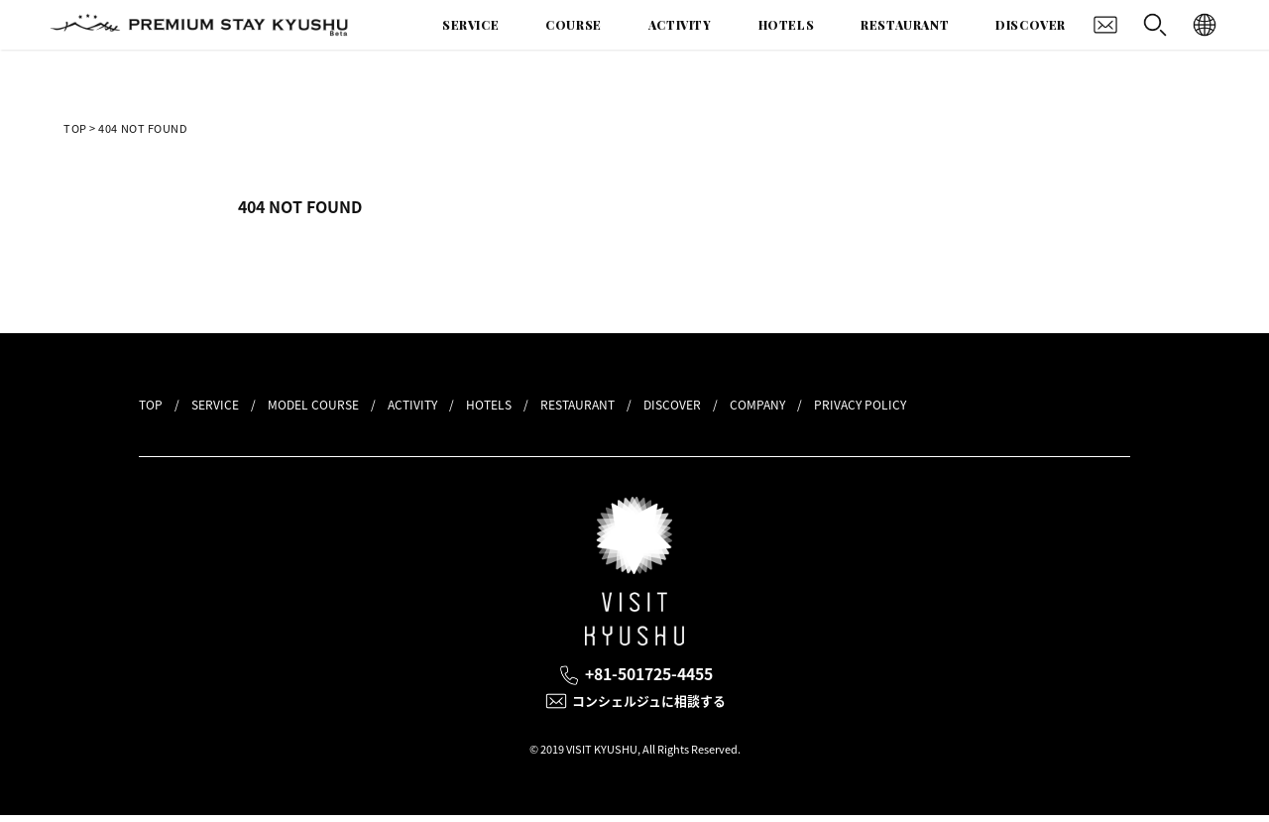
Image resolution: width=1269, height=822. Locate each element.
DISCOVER (1030, 25)
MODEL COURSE (313, 404)
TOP (75, 128)
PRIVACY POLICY (860, 404)
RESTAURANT (905, 25)
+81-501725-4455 (652, 675)
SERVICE (470, 25)
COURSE (573, 25)
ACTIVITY (680, 25)
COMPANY (757, 404)
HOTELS (786, 25)
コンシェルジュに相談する (652, 706)
